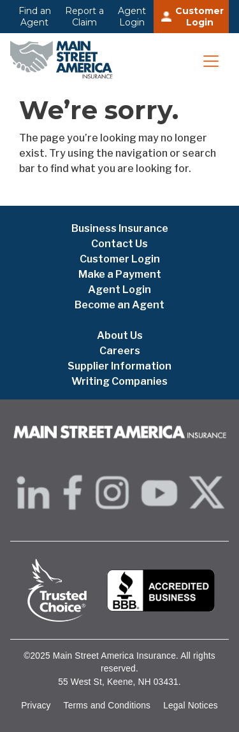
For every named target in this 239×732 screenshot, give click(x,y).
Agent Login (132, 16)
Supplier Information (119, 366)
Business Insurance (119, 228)
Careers (119, 351)
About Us (120, 335)
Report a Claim (84, 16)
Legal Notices (190, 705)
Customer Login (199, 16)
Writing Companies (119, 381)
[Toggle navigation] (211, 61)
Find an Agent (34, 16)
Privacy (35, 705)
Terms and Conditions (107, 705)
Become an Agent (119, 305)
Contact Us (119, 244)
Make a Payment (119, 274)
